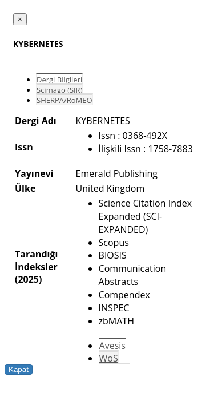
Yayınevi (34, 173)
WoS (108, 358)
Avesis (112, 345)
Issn (24, 147)
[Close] (20, 19)
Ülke (25, 188)
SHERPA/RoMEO (64, 100)
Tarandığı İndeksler (36, 260)
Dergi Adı (35, 120)
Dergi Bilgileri (59, 79)
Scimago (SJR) (59, 90)
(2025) (28, 279)
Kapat (19, 369)
